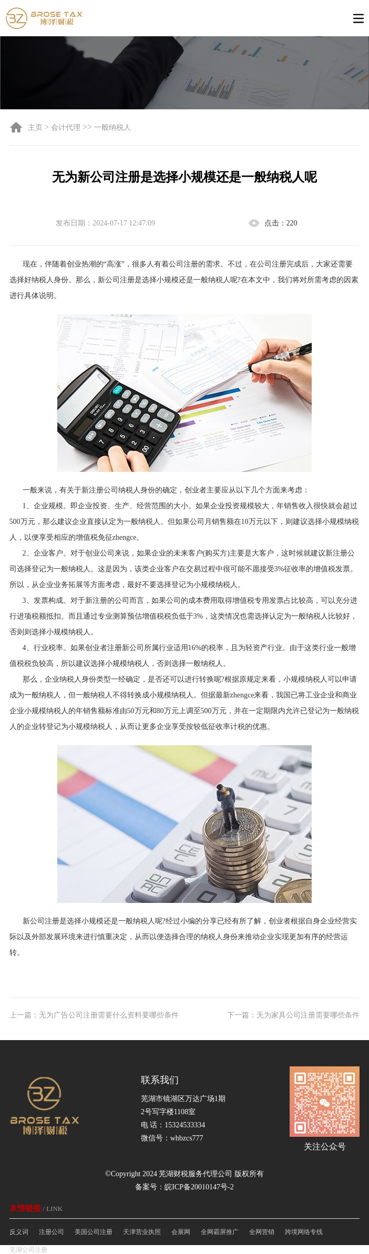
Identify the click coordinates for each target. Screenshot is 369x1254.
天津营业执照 (142, 1232)
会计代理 (65, 127)
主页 (36, 127)
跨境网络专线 (304, 1232)
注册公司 (51, 1232)
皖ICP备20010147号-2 (199, 1187)
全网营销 (261, 1232)
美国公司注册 (93, 1232)
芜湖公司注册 (28, 1249)
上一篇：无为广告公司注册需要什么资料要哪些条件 (94, 1015)
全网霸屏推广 (220, 1232)
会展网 (180, 1232)
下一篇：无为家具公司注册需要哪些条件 (293, 1015)
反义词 (18, 1232)
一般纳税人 (112, 127)
